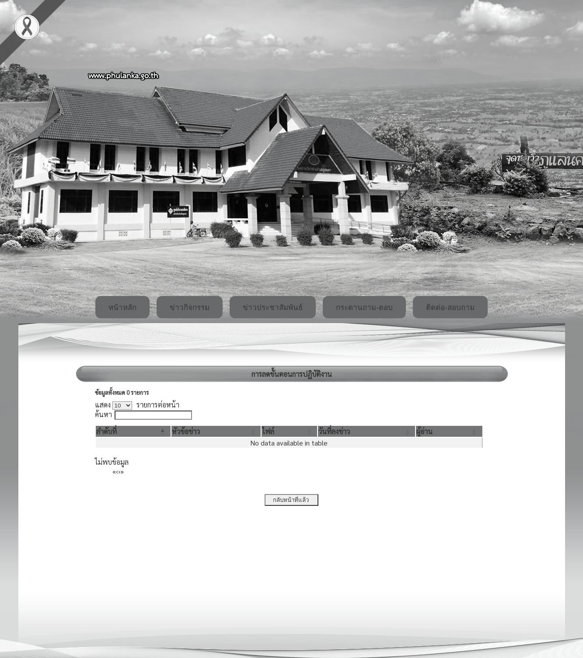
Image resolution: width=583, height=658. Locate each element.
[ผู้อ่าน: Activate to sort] (449, 431)
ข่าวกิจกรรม (189, 307)
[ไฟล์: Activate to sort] (289, 431)
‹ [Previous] (117, 471)
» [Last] (122, 471)
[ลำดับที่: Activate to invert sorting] (133, 431)
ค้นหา (103, 414)
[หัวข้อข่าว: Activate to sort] (216, 431)
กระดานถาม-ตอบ (364, 307)
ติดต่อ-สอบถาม (450, 307)
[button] (106, 431)
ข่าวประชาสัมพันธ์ (273, 307)
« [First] (114, 471)
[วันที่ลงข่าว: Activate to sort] (366, 431)
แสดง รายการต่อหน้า (137, 404)
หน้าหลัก (122, 307)
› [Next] (119, 471)
